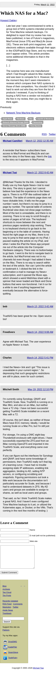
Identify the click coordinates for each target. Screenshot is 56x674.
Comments (18, 608)
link (50, 156)
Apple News (7, 119)
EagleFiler (12, 651)
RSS (44, 134)
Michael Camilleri (12, 141)
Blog (4, 590)
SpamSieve (13, 657)
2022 (52, 4)
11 (48, 4)
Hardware (20, 119)
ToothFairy (12, 662)
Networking (37, 122)
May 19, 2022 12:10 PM (40, 389)
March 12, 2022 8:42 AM (40, 172)
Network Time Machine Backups (23, 113)
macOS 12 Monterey (45, 119)
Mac (30, 119)
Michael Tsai (10, 172)
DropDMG (12, 646)
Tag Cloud (7, 597)
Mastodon (7, 611)
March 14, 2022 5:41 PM (40, 357)
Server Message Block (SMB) (14, 126)
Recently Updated (10, 605)
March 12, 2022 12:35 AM (39, 141)
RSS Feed (7, 608)
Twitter (52, 134)
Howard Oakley (8, 20)
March (43, 4)
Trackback (7, 618)
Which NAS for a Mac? (24, 13)
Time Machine (35, 126)
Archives (6, 594)
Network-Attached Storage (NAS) (16, 122)
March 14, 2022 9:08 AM (40, 332)
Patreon (6, 634)
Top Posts (7, 600)
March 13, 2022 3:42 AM (40, 306)
